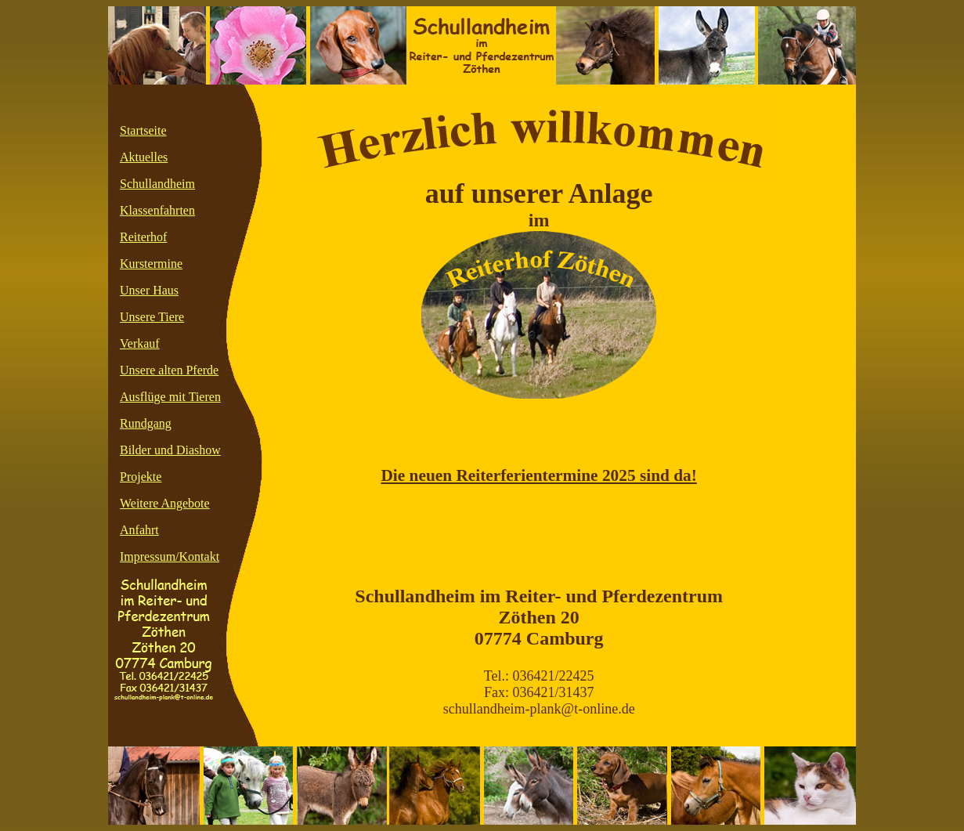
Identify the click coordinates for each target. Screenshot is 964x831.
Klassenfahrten (157, 210)
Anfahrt (139, 530)
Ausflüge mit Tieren (170, 396)
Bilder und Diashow (170, 450)
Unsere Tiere (152, 316)
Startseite (143, 130)
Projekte (140, 476)
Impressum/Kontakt (169, 556)
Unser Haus (149, 290)
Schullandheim (157, 183)
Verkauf (140, 343)
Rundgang (145, 423)
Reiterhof (143, 237)
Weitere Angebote (165, 503)
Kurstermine (151, 263)
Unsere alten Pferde (169, 370)
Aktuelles (144, 157)
